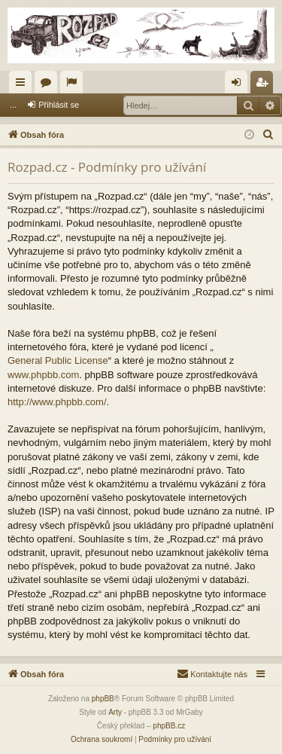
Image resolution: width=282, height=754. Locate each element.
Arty (115, 712)
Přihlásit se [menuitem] (239, 85)
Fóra (49, 85)
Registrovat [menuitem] (265, 85)
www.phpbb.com (43, 374)
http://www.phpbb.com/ (57, 402)
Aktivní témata (74, 85)
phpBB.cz (169, 726)
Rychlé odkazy (23, 85)
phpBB (103, 698)
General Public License (58, 360)
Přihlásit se (58, 104)
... (13, 104)
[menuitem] (268, 135)
